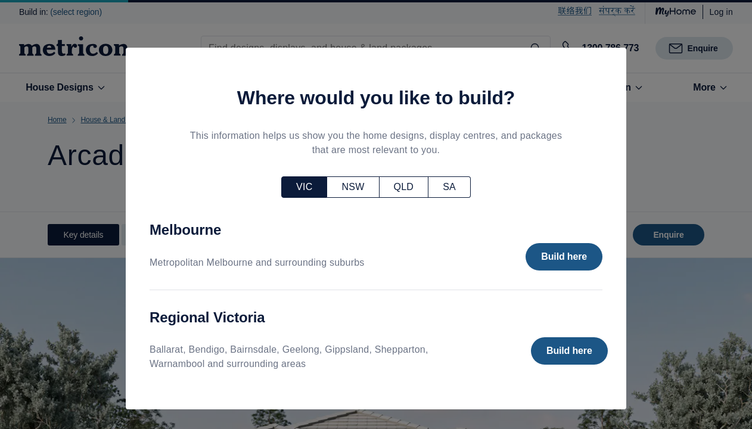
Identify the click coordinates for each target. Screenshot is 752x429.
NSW (352, 187)
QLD (404, 187)
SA (449, 187)
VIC (304, 187)
